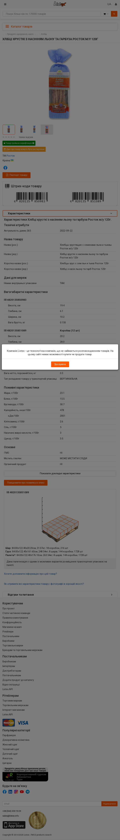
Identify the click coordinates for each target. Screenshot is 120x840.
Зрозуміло (60, 364)
